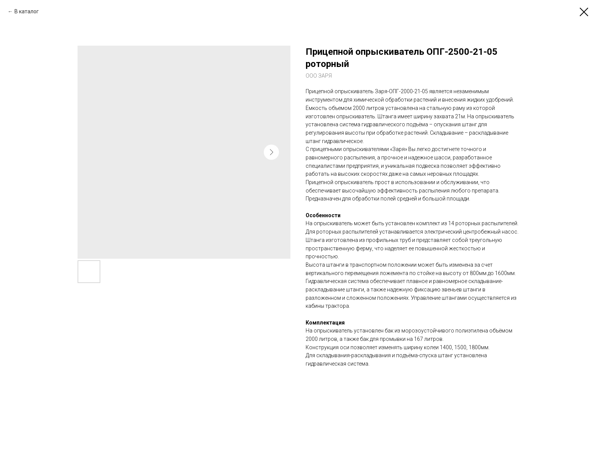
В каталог (26, 11)
